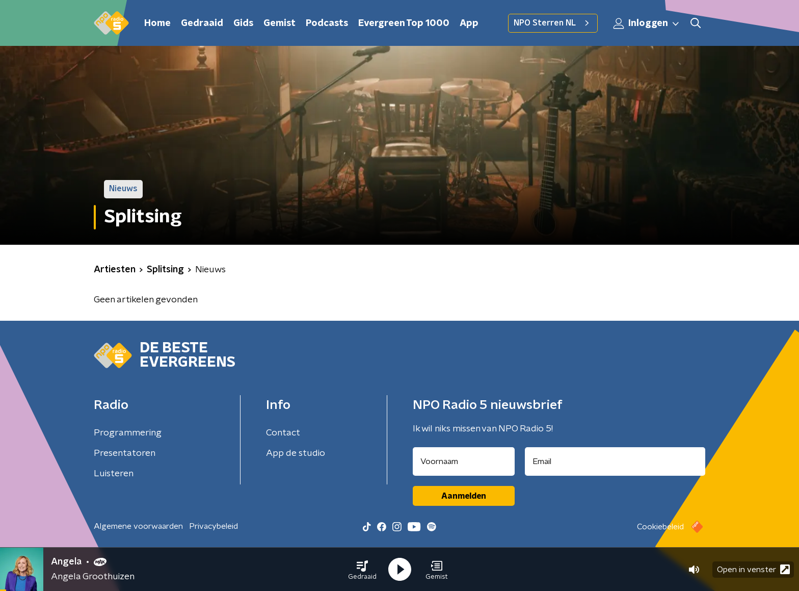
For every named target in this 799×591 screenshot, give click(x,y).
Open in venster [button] (753, 569)
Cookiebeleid (660, 527)
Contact (283, 433)
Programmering (128, 433)
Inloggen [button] (646, 23)
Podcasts (327, 23)
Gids (243, 23)
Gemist (279, 23)
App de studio (295, 453)
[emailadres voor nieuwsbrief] (615, 461)
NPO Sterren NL (553, 23)
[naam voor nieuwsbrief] (464, 461)
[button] (362, 569)
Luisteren (114, 473)
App (469, 23)
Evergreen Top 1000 (403, 23)
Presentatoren (124, 453)
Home (157, 23)
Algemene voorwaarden (138, 526)
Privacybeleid (213, 526)
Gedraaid (202, 23)
